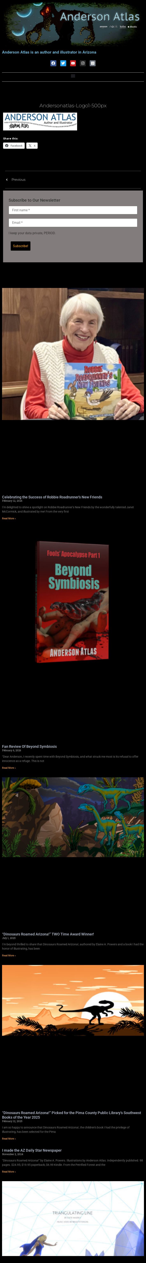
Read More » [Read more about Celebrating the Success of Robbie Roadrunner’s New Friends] (9, 518)
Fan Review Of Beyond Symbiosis (29, 747)
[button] (73, 76)
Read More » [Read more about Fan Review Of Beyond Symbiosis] (9, 768)
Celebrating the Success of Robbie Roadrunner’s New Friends (52, 497)
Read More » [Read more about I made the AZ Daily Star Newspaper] (9, 1172)
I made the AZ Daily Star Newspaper (31, 1151)
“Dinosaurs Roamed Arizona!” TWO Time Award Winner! (48, 935)
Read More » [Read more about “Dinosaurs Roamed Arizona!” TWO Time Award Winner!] (9, 956)
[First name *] (73, 210)
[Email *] (73, 223)
